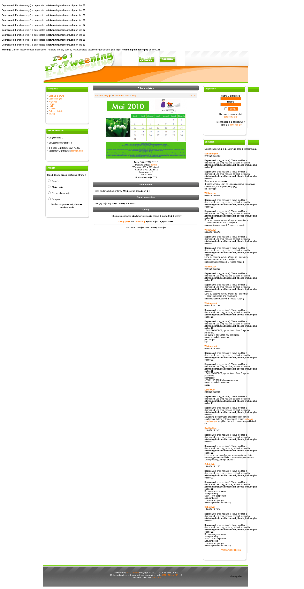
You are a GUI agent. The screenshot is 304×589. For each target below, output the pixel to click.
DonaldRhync (211, 154)
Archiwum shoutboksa (231, 550)
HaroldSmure (77, 151)
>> (195, 95)
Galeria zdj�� (55, 111)
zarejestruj (139, 221)
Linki (50, 106)
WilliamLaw (209, 193)
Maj (134, 95)
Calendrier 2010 (121, 95)
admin (154, 164)
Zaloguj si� (124, 221)
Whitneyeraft (210, 303)
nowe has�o (236, 125)
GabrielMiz (209, 464)
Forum (51, 104)
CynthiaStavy (210, 428)
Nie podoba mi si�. (59, 193)
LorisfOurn (209, 390)
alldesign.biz (236, 576)
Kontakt (51, 108)
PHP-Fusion (133, 572)
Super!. (53, 181)
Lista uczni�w (55, 99)
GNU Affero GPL (170, 575)
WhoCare (156, 577)
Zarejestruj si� (230, 117)
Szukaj (51, 114)
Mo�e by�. (55, 187)
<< (191, 95)
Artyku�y (52, 101)
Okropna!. (54, 199)
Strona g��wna (56, 96)
